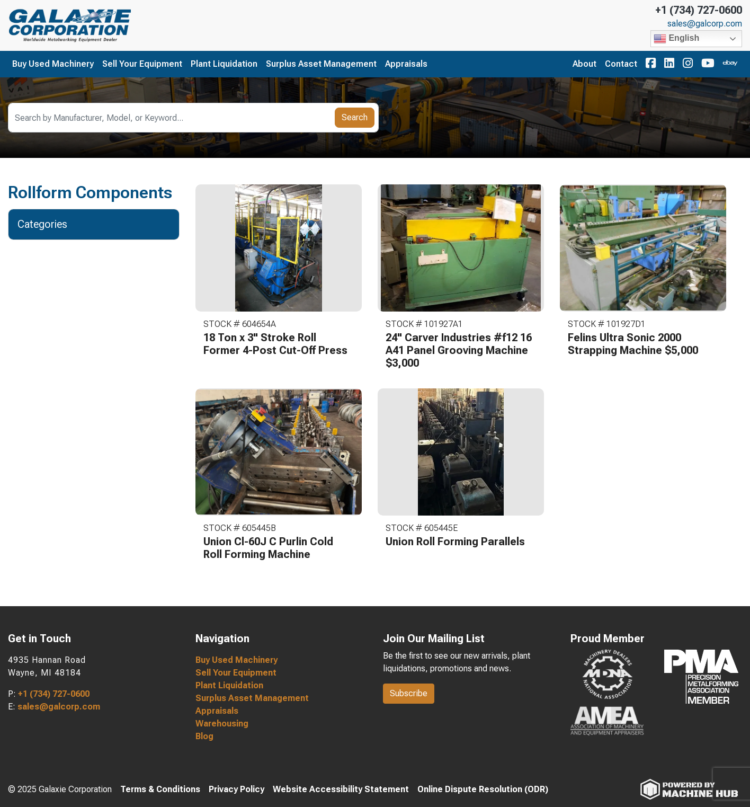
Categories (48, 224)
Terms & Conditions (160, 789)
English (676, 38)
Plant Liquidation (224, 64)
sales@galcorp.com (704, 24)
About (584, 64)
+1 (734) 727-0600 (698, 10)
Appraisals (406, 64)
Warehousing (221, 724)
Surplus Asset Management (321, 64)
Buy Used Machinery (53, 64)
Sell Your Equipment (142, 64)
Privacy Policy (236, 789)
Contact (621, 64)
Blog (204, 736)
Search (355, 117)
